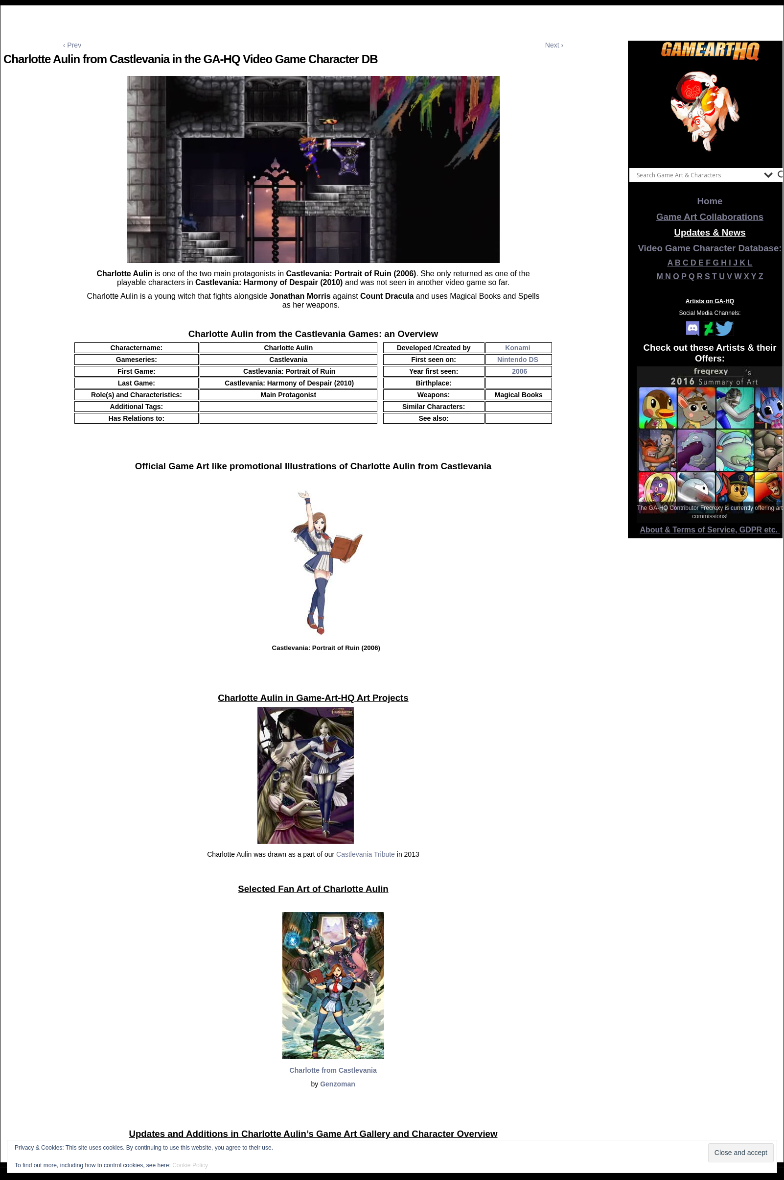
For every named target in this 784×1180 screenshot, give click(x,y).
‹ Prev (72, 45)
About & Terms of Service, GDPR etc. (710, 530)
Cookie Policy (190, 1165)
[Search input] (698, 175)
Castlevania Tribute (365, 854)
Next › (554, 45)
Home (710, 201)
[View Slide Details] (710, 112)
